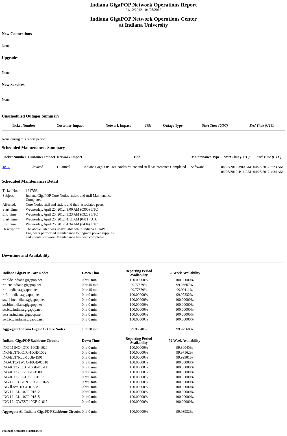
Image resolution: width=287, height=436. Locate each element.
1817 (6, 167)
